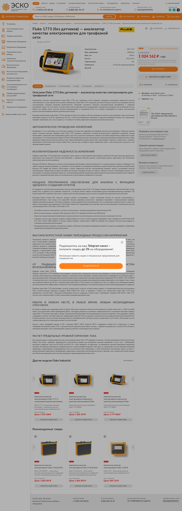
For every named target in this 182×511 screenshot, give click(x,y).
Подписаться (91, 266)
